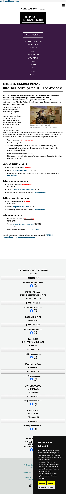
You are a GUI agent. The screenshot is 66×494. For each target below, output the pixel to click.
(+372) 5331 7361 (33, 325)
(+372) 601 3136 (33, 371)
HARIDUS (33, 51)
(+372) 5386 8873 (33, 303)
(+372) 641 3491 (33, 421)
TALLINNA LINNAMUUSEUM (33, 41)
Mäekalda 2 (33, 367)
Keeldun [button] (51, 483)
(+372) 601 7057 (33, 396)
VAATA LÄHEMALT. (14, 175)
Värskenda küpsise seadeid (10, 1)
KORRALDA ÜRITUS (33, 55)
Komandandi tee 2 (33, 299)
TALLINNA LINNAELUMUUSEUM (33, 270)
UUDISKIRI (33, 75)
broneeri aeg (29, 167)
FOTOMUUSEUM (33, 317)
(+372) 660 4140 (33, 350)
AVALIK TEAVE (33, 58)
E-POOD (33, 68)
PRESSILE (33, 65)
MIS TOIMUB (33, 48)
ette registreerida (26, 140)
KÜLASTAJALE (33, 44)
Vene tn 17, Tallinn (33, 35)
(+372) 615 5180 (33, 278)
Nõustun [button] (42, 483)
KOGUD (33, 61)
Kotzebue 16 (33, 417)
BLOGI (33, 71)
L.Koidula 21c (33, 392)
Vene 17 (33, 274)
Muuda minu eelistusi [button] (46, 487)
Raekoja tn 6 (33, 321)
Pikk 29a (33, 345)
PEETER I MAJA (33, 364)
